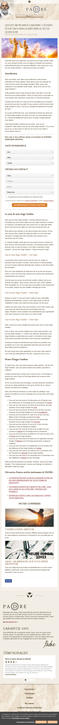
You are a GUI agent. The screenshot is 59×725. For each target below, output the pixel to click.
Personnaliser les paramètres (26, 722)
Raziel (13, 436)
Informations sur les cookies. (21, 718)
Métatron (20, 441)
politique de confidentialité (31, 200)
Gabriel (19, 431)
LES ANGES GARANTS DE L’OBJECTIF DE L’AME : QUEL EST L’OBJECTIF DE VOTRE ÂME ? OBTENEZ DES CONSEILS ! (30, 489)
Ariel (37, 417)
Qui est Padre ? (29, 689)
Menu (29, 16)
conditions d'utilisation (49, 200)
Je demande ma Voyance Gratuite (29, 205)
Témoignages (30, 693)
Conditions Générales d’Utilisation (29, 707)
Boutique (29, 697)
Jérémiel (24, 453)
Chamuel (37, 422)
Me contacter (29, 703)
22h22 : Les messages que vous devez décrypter (26, 563)
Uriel (35, 407)
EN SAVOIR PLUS (9, 622)
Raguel (24, 458)
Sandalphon (43, 412)
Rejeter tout (52, 722)
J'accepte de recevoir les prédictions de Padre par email (24, 197)
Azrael (49, 403)
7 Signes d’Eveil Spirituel (20, 529)
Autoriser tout (41, 722)
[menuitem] (29, 16)
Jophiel (39, 448)
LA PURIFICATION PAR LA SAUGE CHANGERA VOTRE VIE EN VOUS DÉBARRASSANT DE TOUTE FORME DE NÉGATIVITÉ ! (31, 480)
